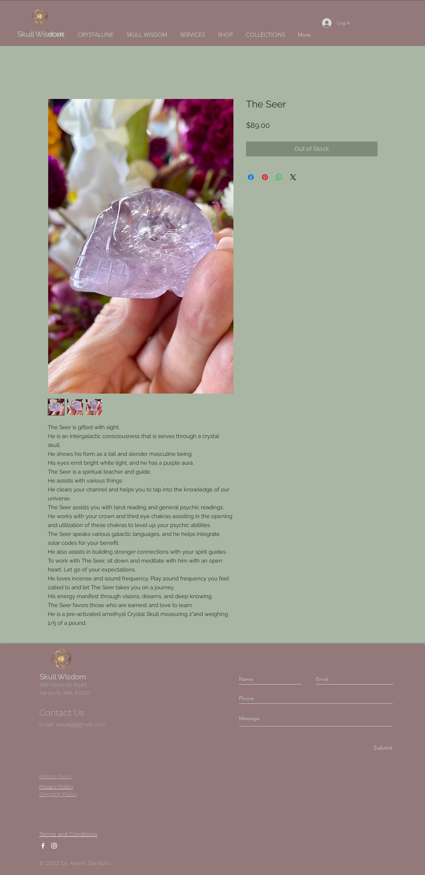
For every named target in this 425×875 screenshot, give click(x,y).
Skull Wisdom (40, 34)
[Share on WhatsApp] (279, 177)
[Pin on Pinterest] (264, 177)
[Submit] (382, 747)
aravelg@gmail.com (80, 724)
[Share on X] (293, 177)
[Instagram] (54, 845)
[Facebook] (43, 845)
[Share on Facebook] (250, 177)
